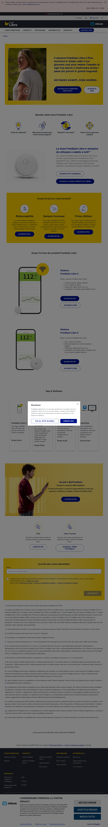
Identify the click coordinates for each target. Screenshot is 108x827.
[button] (68, 421)
